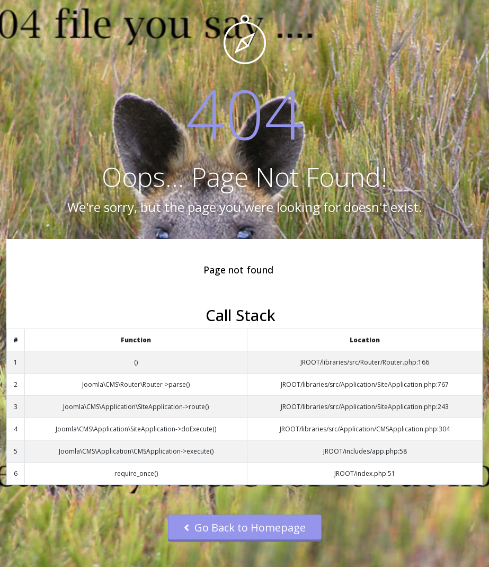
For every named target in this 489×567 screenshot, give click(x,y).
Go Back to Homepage (245, 527)
